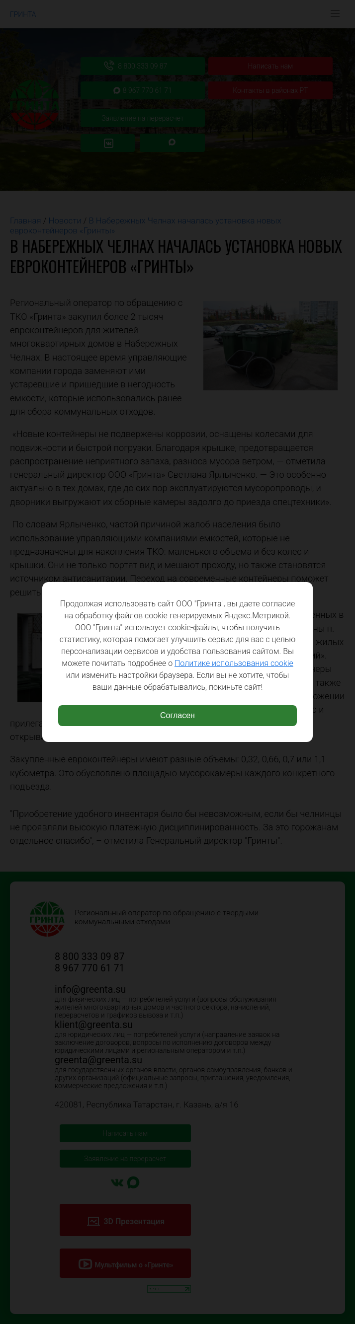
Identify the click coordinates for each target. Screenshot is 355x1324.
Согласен (177, 715)
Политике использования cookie (234, 663)
